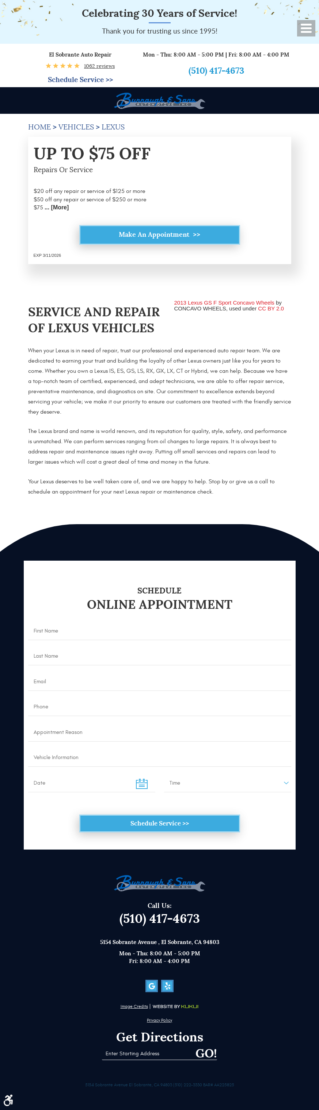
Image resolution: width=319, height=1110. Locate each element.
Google (151, 986)
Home (39, 127)
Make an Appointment (155, 235)
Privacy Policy (159, 1020)
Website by (175, 1006)
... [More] (56, 207)
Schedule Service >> (80, 80)
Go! (204, 1053)
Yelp (167, 986)
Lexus (113, 127)
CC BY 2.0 (271, 309)
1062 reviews (99, 66)
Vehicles (76, 127)
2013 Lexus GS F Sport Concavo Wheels (224, 304)
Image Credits (134, 1006)
